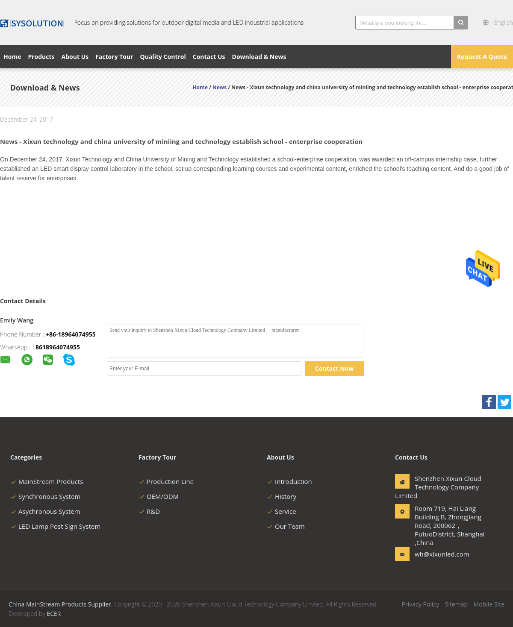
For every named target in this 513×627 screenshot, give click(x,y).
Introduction (289, 481)
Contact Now (334, 368)
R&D (149, 511)
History (281, 496)
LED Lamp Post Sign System (55, 526)
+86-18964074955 (71, 334)
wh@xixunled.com (442, 554)
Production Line (166, 481)
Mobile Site (489, 604)
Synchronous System (45, 496)
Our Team (286, 526)
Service (281, 511)
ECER (54, 613)
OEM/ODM (159, 496)
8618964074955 (57, 347)
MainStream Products (46, 481)
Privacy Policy (420, 604)
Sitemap (456, 604)
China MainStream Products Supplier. (61, 604)
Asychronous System (45, 511)
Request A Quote (482, 57)
